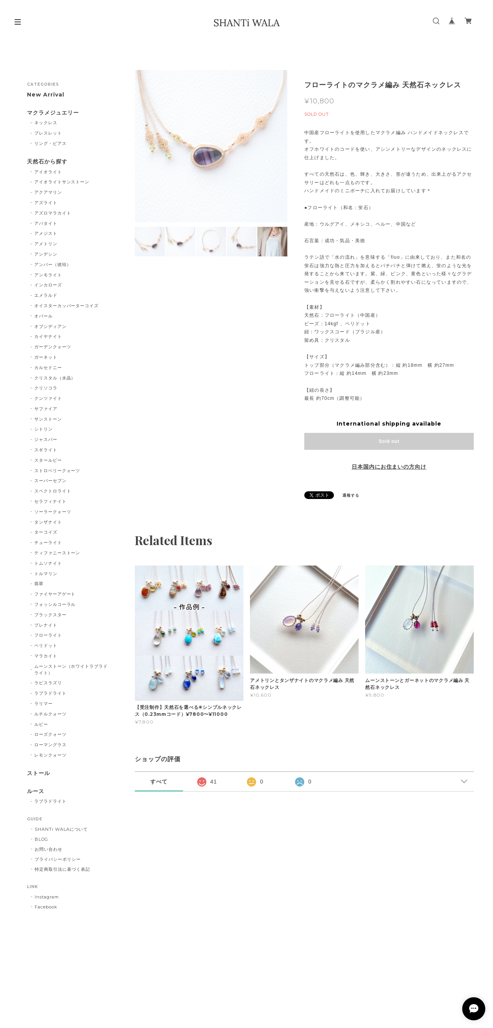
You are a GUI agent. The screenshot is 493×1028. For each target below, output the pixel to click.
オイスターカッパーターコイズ (66, 305)
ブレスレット (48, 133)
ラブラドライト (50, 693)
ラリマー (43, 703)
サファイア (45, 408)
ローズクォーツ (50, 734)
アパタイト (45, 223)
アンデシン (45, 254)
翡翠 (39, 583)
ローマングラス (50, 744)
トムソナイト (48, 563)
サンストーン (48, 419)
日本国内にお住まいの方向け (389, 467)
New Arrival (45, 94)
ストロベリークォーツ (57, 470)
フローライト (48, 635)
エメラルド (45, 295)
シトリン (43, 429)
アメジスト (45, 233)
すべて (159, 781)
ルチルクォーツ (50, 714)
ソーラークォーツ (52, 511)
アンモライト (48, 275)
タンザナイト (48, 522)
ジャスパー (45, 439)
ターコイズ (45, 532)
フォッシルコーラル (55, 604)
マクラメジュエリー (53, 113)
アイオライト (48, 172)
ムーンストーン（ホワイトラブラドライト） (71, 669)
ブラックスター (50, 614)
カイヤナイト (48, 336)
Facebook (46, 907)
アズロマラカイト (52, 213)
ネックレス (45, 122)
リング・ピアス (50, 143)
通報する (350, 495)
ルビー (41, 724)
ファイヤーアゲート (55, 594)
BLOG (41, 839)
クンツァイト (48, 398)
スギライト (45, 449)
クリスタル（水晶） (55, 378)
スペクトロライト (52, 491)
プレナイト (45, 625)
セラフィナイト (50, 501)
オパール (43, 316)
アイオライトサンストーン (62, 182)
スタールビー (48, 460)
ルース (35, 791)
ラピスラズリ (48, 682)
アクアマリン (48, 192)
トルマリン (45, 573)
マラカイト (45, 656)
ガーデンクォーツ (52, 346)
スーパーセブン (50, 480)
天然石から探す (47, 161)
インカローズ (48, 285)
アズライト (45, 202)
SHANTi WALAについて (61, 829)
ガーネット (45, 357)
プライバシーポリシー (58, 859)
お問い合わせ (48, 849)
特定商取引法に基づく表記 (62, 869)
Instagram (47, 897)
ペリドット (45, 645)
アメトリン (45, 243)
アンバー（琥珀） (52, 264)
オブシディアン (50, 326)
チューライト (48, 542)
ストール (38, 773)
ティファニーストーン (57, 553)
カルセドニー (48, 367)
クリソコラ (45, 388)
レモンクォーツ (50, 755)
